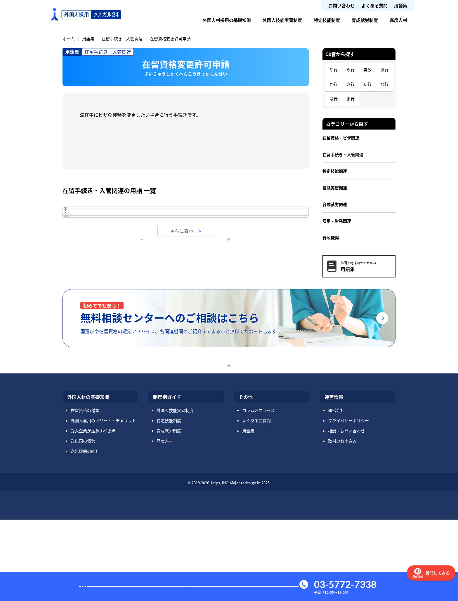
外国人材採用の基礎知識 (227, 20)
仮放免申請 (86, 215)
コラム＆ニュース (258, 492)
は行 (333, 99)
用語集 (400, 5)
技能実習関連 (334, 188)
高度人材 (398, 20)
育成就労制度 (365, 20)
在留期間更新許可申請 (97, 281)
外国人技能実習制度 (282, 20)
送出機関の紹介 (85, 532)
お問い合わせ (341, 5)
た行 (367, 84)
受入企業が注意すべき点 (93, 512)
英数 (367, 69)
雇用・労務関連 (336, 221)
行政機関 (330, 237)
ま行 (350, 99)
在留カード (86, 248)
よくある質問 (374, 5)
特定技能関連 (334, 171)
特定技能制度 (327, 20)
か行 (333, 84)
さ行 (350, 84)
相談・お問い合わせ (346, 512)
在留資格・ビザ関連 (340, 138)
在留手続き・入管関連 (122, 38)
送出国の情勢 (83, 522)
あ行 (384, 69)
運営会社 (336, 492)
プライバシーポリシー (348, 502)
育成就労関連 (334, 204)
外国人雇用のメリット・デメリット (103, 502)
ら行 (350, 69)
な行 (384, 84)
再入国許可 (86, 231)
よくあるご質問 (256, 502)
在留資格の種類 (85, 492)
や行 (333, 69)
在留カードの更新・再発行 (102, 264)
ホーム (69, 38)
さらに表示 (181, 303)
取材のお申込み (342, 522)
